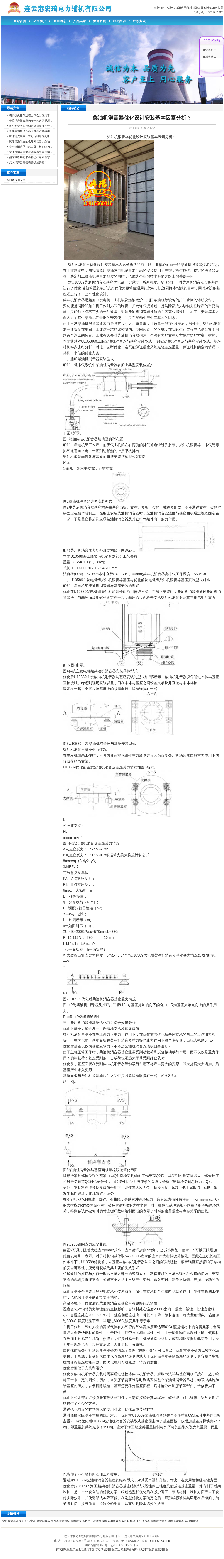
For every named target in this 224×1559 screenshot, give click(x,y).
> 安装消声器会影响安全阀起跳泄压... (29, 120)
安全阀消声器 (123, 1549)
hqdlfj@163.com (160, 1540)
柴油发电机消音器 (84, 1549)
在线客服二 (209, 56)
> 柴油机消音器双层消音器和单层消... (29, 152)
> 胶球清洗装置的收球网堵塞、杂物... (29, 141)
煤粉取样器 (128, 1520)
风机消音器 (191, 1520)
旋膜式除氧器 (176, 1520)
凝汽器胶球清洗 (60, 1520)
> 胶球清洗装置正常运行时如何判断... (29, 136)
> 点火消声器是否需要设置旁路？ (27, 162)
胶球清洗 (76, 1520)
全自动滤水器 (10, 1520)
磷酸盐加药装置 (213, 7)
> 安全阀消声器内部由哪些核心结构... (29, 146)
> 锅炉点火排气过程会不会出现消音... (29, 115)
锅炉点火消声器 (176, 7)
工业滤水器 (143, 1520)
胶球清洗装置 (195, 7)
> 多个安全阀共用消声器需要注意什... (29, 125)
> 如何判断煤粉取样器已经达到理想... (29, 157)
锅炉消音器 (43, 1520)
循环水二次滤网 (91, 1520)
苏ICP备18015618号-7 (124, 1545)
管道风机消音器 (104, 1549)
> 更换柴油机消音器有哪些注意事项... (29, 131)
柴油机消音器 (27, 1520)
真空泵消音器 (160, 1549)
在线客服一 (209, 49)
